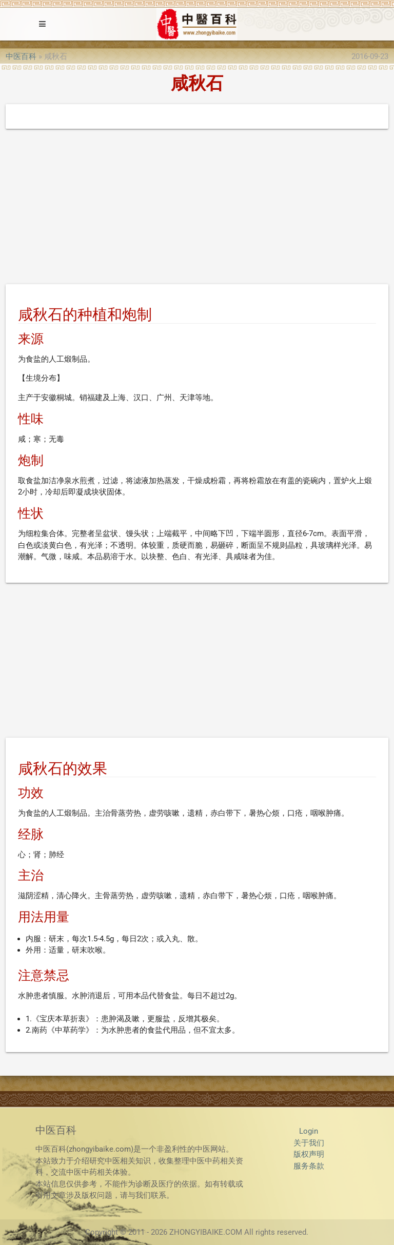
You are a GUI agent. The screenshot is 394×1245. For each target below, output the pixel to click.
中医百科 (21, 56)
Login (308, 1131)
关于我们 (308, 1143)
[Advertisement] (197, 208)
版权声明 (308, 1154)
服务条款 (308, 1166)
